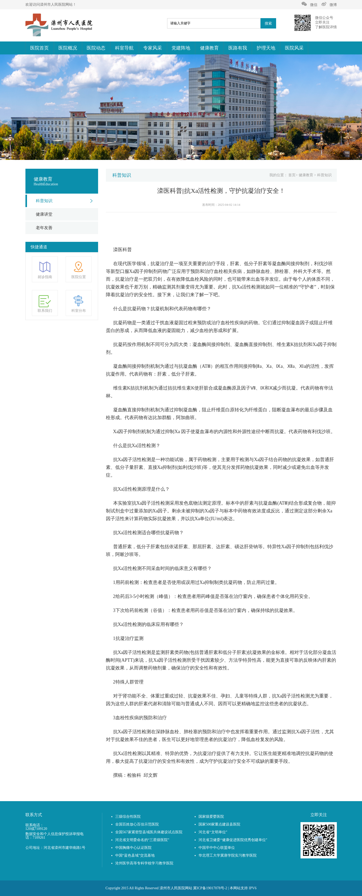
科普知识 (44, 201)
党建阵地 (181, 48)
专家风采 (152, 48)
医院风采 (294, 48)
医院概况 (67, 48)
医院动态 (96, 48)
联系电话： (34, 825)
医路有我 (237, 48)
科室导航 (124, 48)
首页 (292, 175)
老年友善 (44, 227)
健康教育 (209, 48)
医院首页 (39, 48)
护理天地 (266, 48)
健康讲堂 (44, 214)
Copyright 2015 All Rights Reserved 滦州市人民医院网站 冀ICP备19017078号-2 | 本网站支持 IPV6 (181, 888)
